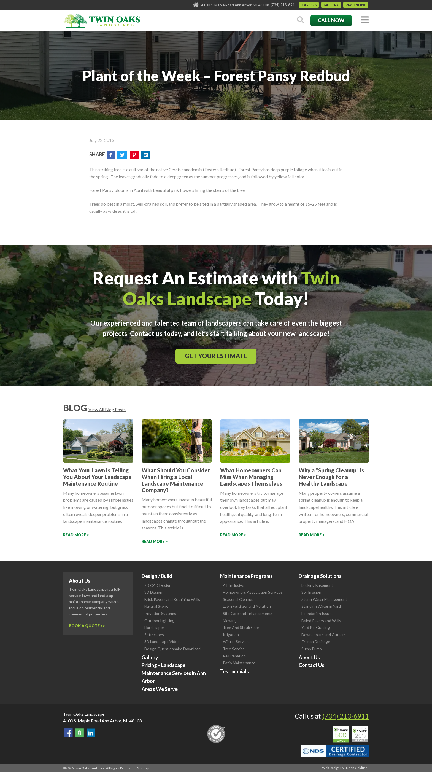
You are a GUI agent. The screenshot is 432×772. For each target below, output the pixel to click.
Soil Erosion (311, 592)
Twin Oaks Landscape (83, 714)
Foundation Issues (317, 613)
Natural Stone (156, 606)
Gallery (331, 5)
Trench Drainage (315, 641)
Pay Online (355, 5)
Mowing (230, 620)
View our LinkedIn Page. (91, 732)
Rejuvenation (234, 655)
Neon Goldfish (357, 768)
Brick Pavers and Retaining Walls (172, 599)
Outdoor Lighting (159, 620)
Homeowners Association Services (253, 592)
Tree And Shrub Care (241, 627)
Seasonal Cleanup (238, 599)
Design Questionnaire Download (172, 648)
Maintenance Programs (246, 576)
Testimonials (234, 671)
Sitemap (143, 768)
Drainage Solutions (320, 576)
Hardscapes (154, 627)
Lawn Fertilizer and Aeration (247, 606)
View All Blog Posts (107, 409)
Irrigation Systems (160, 613)
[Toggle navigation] (365, 20)
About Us (309, 657)
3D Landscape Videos (163, 641)
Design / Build (157, 576)
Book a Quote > (86, 625)
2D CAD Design (157, 585)
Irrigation (231, 634)
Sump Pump (311, 648)
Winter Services (236, 641)
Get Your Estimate (216, 356)
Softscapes (154, 634)
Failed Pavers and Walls (321, 620)
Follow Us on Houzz (79, 732)
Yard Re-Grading (315, 627)
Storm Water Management (324, 599)
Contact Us (311, 665)
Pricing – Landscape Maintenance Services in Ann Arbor (174, 673)
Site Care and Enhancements (248, 613)
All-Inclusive (233, 585)
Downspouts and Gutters (323, 634)
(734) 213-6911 (284, 4)
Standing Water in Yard (321, 606)
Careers (309, 5)
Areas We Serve (160, 689)
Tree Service (234, 648)
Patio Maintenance (239, 662)
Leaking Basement (317, 585)
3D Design (153, 592)
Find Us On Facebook (68, 732)
